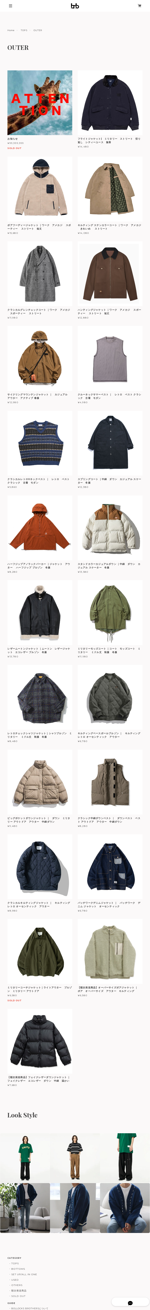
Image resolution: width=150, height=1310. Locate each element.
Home (10, 30)
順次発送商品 (19, 1290)
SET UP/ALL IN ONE (24, 1274)
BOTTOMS (18, 1268)
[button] (25, 1158)
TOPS (24, 30)
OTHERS (16, 1285)
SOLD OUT (18, 1296)
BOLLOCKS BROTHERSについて (29, 1308)
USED (15, 1279)
